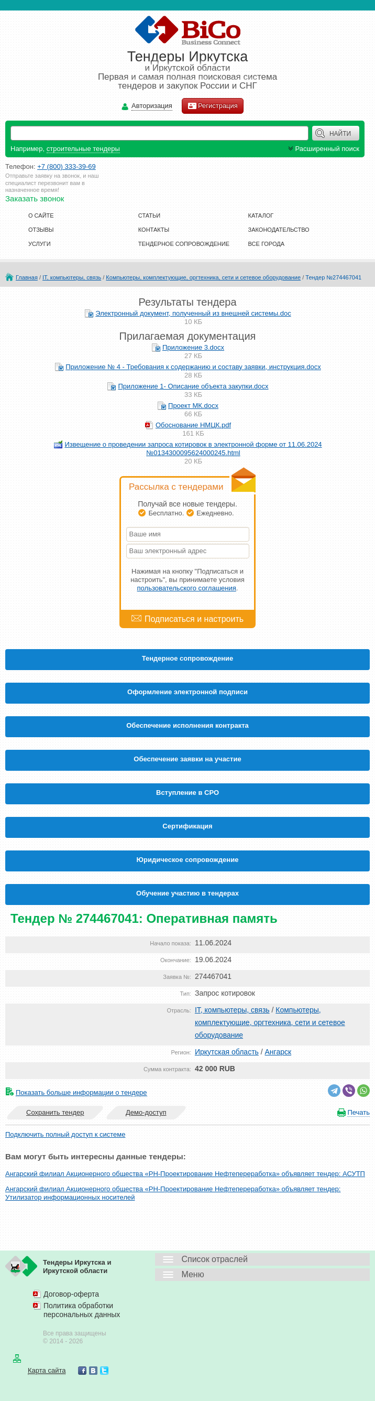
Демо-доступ (146, 1112)
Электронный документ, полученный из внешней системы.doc (193, 313)
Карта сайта (46, 1370)
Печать (358, 1112)
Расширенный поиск (322, 149)
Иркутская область (227, 1052)
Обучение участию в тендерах (187, 893)
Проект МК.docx (193, 405)
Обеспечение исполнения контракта (187, 725)
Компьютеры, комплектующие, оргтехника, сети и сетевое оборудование (203, 277)
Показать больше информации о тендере (81, 1092)
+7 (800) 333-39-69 (66, 166)
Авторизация (151, 106)
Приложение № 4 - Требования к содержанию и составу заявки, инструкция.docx (193, 367)
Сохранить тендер (55, 1112)
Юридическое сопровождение (188, 860)
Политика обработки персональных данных (81, 1310)
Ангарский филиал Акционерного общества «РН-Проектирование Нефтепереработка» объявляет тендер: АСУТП (185, 1174)
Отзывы (41, 230)
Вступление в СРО (187, 792)
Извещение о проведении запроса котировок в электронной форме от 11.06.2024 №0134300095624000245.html (193, 448)
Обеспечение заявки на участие (187, 759)
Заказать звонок (34, 198)
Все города (266, 244)
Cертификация (187, 826)
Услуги (39, 244)
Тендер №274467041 (333, 277)
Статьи (149, 215)
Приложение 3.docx (193, 347)
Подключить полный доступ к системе (65, 1134)
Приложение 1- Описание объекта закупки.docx (193, 386)
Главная (27, 277)
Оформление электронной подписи (187, 692)
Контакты (153, 230)
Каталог (261, 215)
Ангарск (278, 1052)
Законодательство (279, 230)
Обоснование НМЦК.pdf (193, 425)
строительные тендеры (83, 149)
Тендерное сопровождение (183, 244)
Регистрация (213, 106)
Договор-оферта (71, 1294)
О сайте (41, 215)
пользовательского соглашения (186, 588)
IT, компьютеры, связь (71, 277)
